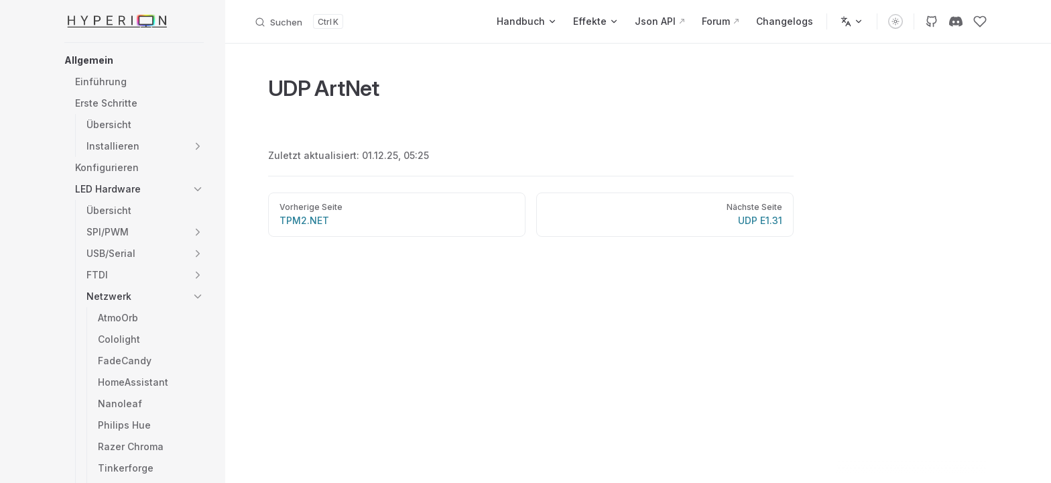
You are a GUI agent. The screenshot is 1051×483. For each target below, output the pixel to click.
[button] (134, 60)
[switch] (895, 21)
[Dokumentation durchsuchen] (299, 21)
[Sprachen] (851, 21)
